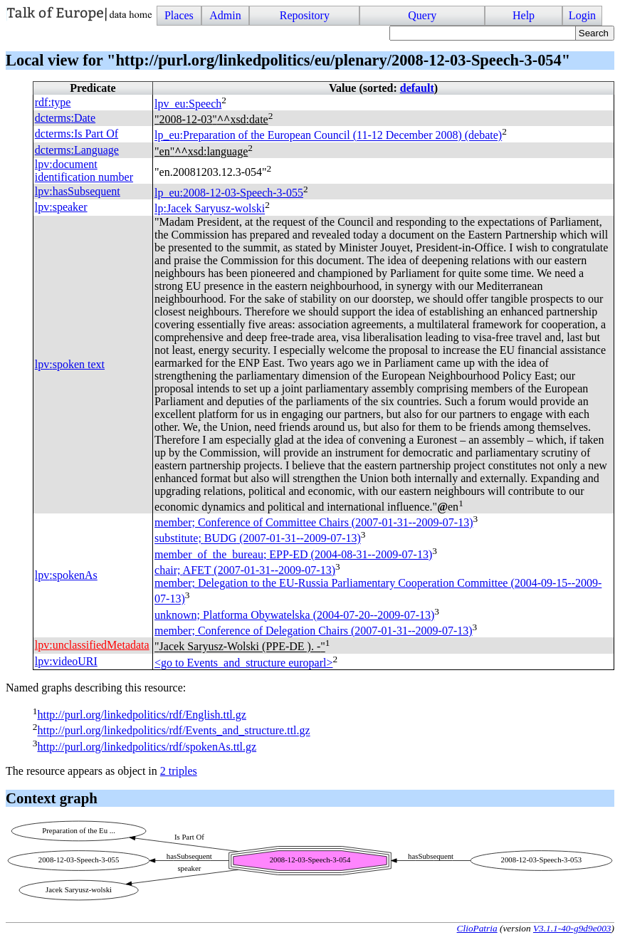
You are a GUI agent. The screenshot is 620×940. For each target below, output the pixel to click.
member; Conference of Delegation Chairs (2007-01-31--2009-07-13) (313, 631)
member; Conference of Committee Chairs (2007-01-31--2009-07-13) (313, 522)
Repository (305, 15)
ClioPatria (477, 928)
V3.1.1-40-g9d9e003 (572, 928)
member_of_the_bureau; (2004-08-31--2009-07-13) (293, 554)
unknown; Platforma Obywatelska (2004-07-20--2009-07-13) (294, 615)
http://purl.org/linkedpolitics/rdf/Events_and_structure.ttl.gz (173, 731)
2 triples (178, 771)
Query (422, 15)
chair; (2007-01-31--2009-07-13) (244, 570)
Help (524, 15)
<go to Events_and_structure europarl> (243, 663)
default (417, 88)
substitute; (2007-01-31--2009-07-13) (257, 539)
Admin (225, 15)
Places (179, 15)
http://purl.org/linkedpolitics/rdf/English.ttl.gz (141, 715)
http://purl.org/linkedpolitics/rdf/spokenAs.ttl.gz (146, 747)
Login (582, 15)
